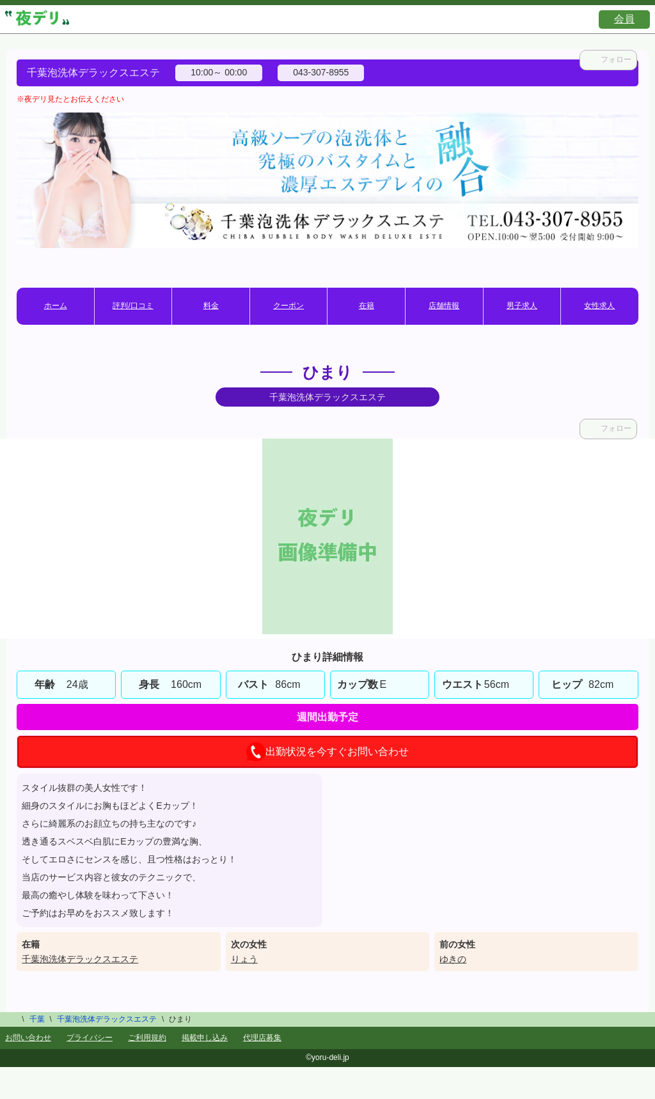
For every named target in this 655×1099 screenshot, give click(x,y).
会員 (624, 18)
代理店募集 (262, 1037)
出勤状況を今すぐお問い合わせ (327, 751)
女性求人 (599, 305)
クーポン (288, 305)
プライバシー (90, 1037)
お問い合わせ (28, 1037)
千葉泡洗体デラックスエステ (80, 959)
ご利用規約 (147, 1037)
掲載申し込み (205, 1037)
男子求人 (522, 305)
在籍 (366, 305)
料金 (211, 305)
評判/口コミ (133, 305)
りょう (244, 959)
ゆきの (452, 959)
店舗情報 (444, 305)
